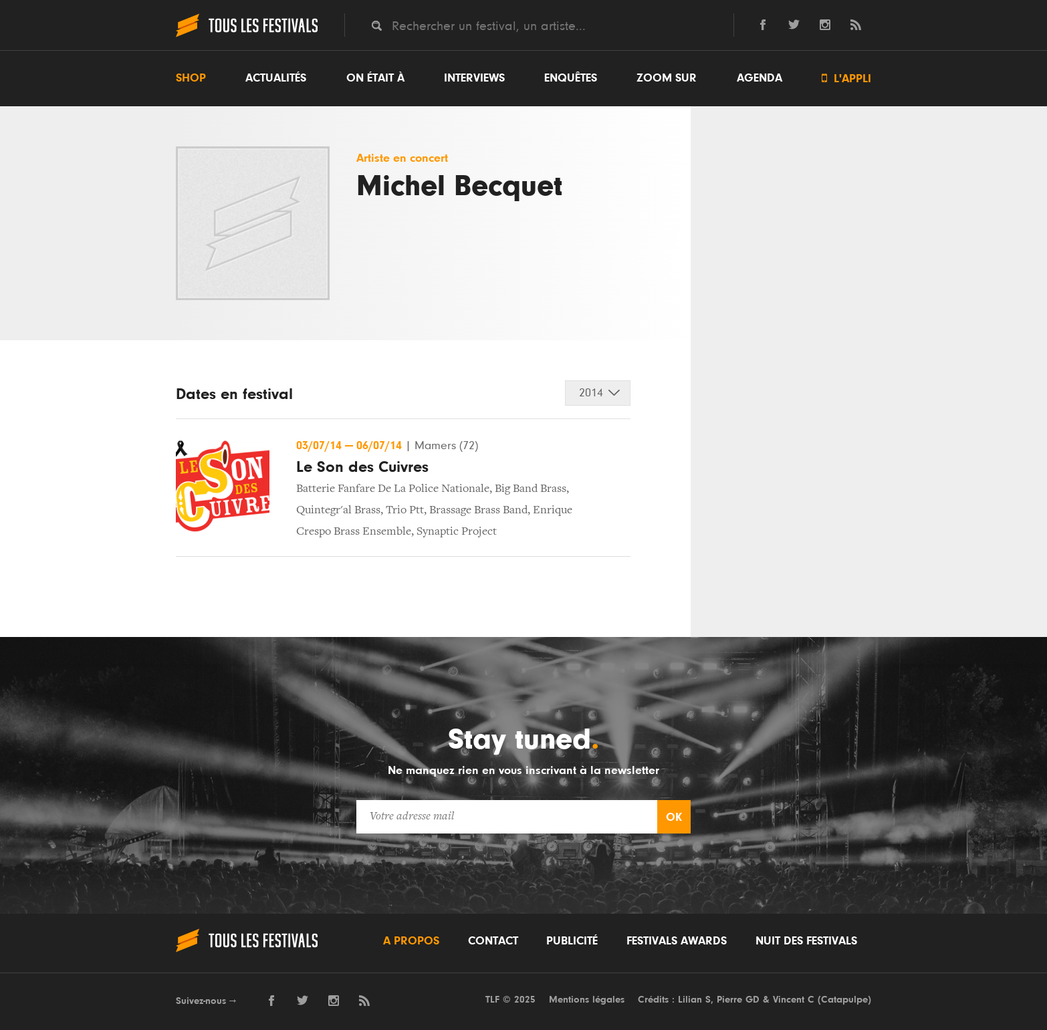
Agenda (759, 78)
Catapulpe (844, 1000)
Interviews (474, 78)
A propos (411, 941)
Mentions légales (586, 1000)
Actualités (275, 78)
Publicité (572, 941)
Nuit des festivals (806, 941)
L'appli (846, 78)
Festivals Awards (676, 941)
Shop (191, 78)
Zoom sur (666, 78)
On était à (375, 78)
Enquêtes (570, 78)
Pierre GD (738, 1000)
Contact (493, 941)
